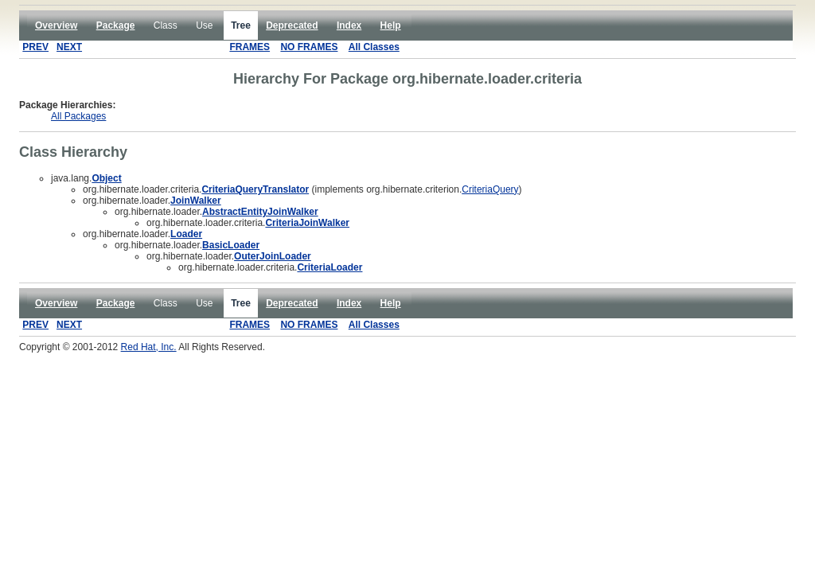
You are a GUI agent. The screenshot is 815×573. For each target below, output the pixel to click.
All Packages (78, 116)
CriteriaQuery (490, 189)
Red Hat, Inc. (149, 347)
